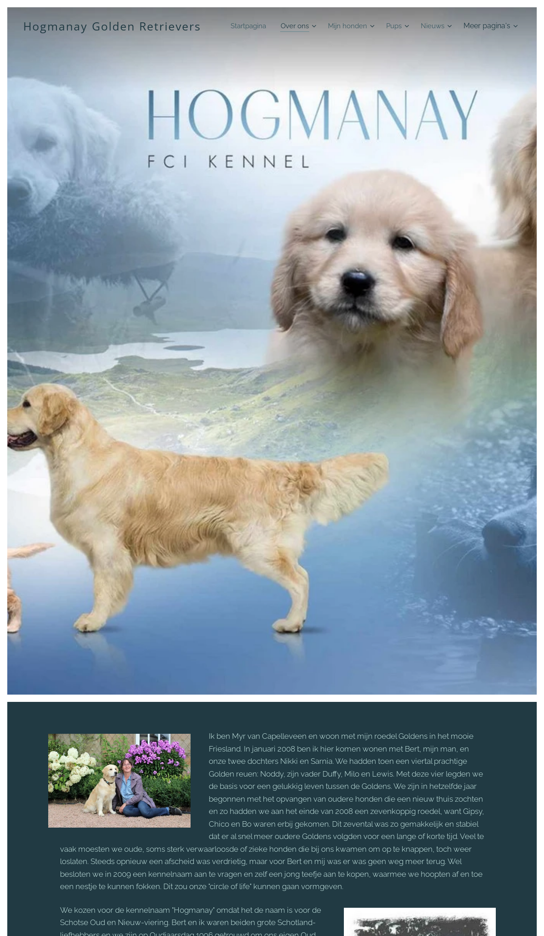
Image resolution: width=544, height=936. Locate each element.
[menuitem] (286, 26)
